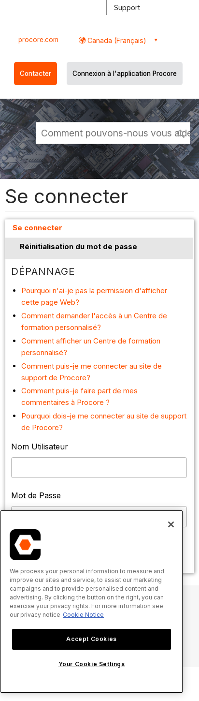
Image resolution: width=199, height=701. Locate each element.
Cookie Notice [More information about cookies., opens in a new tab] (83, 614)
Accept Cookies (91, 638)
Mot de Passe (36, 495)
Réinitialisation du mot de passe (78, 246)
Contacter (35, 73)
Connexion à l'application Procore (124, 73)
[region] (91, 601)
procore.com (38, 40)
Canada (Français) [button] (115, 40)
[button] (181, 132)
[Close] (171, 524)
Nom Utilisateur (39, 446)
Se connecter (37, 227)
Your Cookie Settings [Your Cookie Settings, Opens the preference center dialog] (91, 664)
